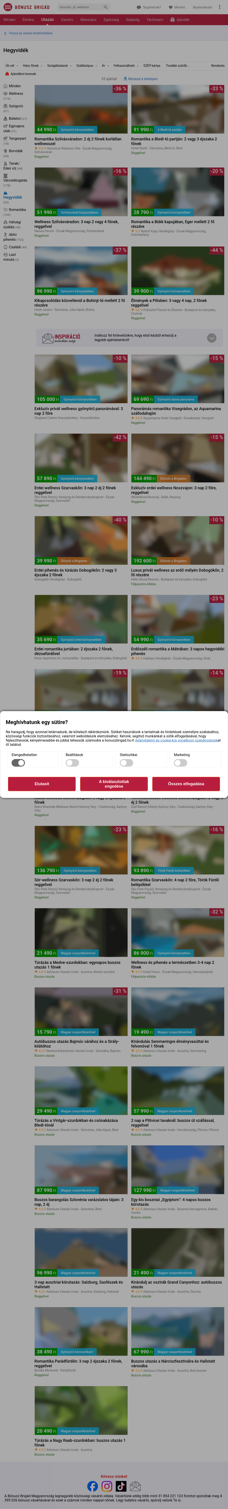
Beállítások (74, 754)
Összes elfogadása (186, 784)
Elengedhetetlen (24, 754)
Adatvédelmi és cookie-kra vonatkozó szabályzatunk (176, 740)
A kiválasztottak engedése (114, 783)
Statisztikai (128, 754)
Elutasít (42, 784)
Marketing (182, 754)
